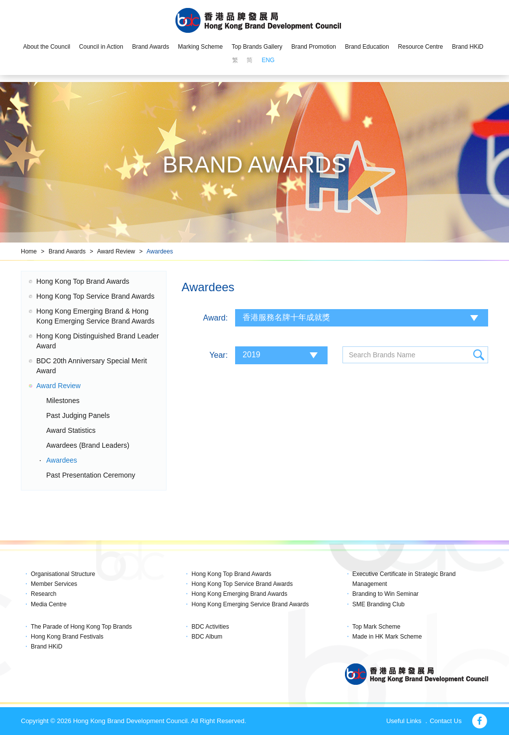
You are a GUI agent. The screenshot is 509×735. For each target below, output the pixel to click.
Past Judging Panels (78, 415)
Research (43, 593)
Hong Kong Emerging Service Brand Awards (250, 604)
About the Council (46, 46)
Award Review (116, 251)
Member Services (54, 583)
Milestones (63, 401)
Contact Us (445, 721)
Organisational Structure (63, 574)
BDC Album (206, 636)
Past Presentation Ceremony (90, 475)
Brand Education (367, 46)
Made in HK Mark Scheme (387, 636)
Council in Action (101, 46)
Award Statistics (70, 430)
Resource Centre (420, 46)
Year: (218, 355)
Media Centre (49, 604)
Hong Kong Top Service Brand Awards (95, 296)
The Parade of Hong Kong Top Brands (81, 626)
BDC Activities (210, 626)
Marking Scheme (200, 46)
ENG (267, 60)
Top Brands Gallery (257, 46)
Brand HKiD (467, 46)
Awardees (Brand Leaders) (87, 445)
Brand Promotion (313, 46)
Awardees (160, 251)
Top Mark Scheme (376, 626)
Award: (215, 318)
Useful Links (404, 721)
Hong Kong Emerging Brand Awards (239, 593)
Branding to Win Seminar (385, 593)
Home (29, 251)
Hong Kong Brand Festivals (67, 636)
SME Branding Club (378, 604)
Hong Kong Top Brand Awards (82, 281)
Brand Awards (151, 46)
